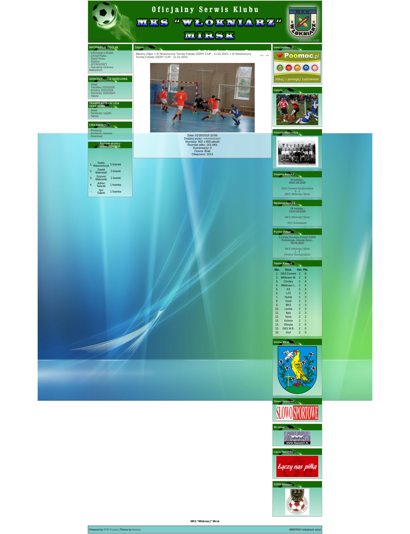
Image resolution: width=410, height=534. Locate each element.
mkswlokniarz (212, 138)
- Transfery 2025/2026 (102, 87)
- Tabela (93, 96)
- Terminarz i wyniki (100, 113)
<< (262, 55)
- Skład (93, 84)
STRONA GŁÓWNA (102, 40)
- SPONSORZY (98, 64)
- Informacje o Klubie (101, 52)
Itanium (136, 529)
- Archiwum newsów (100, 133)
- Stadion (94, 61)
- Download (95, 136)
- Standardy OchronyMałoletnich (101, 69)
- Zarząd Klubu (97, 55)
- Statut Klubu (97, 58)
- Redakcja (95, 130)
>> (267, 55)
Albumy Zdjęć (144, 53)
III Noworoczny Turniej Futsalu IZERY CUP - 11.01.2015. (192, 53)
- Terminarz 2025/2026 (102, 93)
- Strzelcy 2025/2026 (101, 90)
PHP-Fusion (111, 529)
